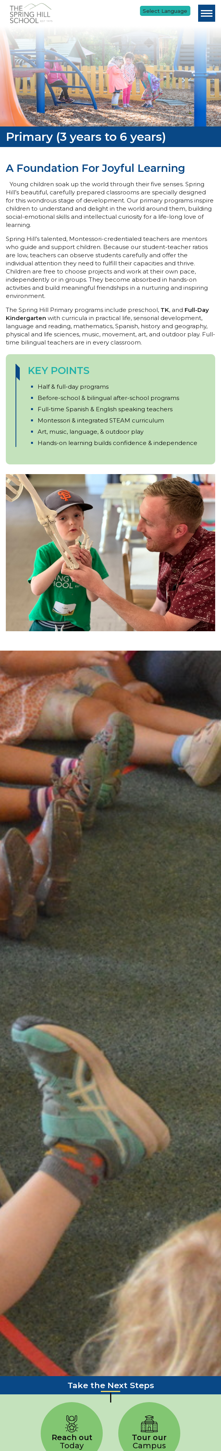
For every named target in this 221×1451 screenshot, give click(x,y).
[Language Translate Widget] (165, 11)
